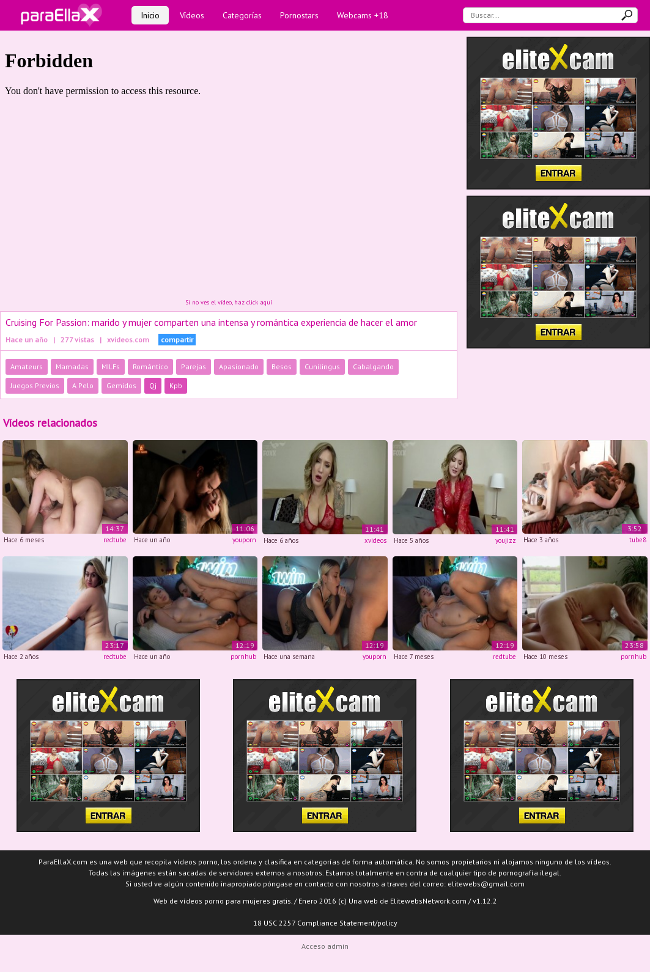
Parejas (193, 366)
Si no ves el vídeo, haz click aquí (228, 302)
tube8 (637, 540)
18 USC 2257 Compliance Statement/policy (325, 922)
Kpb (175, 385)
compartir (177, 339)
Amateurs (26, 366)
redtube (115, 540)
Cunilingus (322, 366)
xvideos (375, 540)
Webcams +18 (362, 15)
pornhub (243, 656)
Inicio (150, 15)
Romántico (150, 366)
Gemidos (121, 385)
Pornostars (299, 15)
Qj (153, 385)
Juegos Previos (34, 385)
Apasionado (239, 366)
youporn (244, 540)
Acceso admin (325, 946)
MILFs (111, 366)
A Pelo (83, 385)
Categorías (242, 15)
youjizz (505, 540)
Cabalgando (373, 366)
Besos (281, 366)
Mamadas (72, 366)
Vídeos (192, 15)
